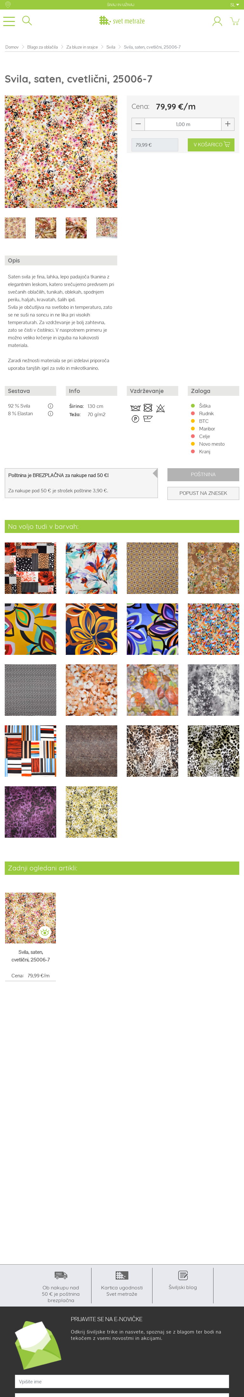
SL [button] (234, 5)
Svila (110, 47)
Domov (12, 47)
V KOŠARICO (212, 144)
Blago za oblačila (42, 47)
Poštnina (203, 474)
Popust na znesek (203, 493)
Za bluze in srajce (82, 47)
